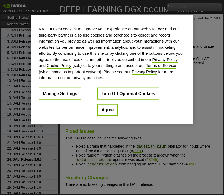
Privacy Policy (165, 59)
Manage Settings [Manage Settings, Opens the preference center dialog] (60, 93)
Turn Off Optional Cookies (128, 93)
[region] (112, 69)
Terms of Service (161, 65)
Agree (107, 109)
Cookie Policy (59, 65)
